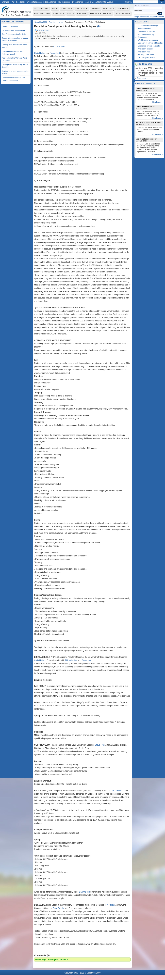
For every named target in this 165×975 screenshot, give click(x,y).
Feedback (20, 2)
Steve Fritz (99, 745)
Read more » (142, 78)
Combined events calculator (149, 46)
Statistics (81, 9)
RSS (140, 58)
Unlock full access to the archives (41, 2)
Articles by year (144, 52)
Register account (157, 17)
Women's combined (100, 14)
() (99, 26)
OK (162, 2)
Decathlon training (56, 22)
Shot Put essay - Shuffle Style (14, 34)
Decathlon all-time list (146, 32)
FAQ (13, 2)
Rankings (66, 9)
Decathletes (122, 14)
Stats (70, 14)
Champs (95, 9)
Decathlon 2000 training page (13, 30)
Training (141, 55)
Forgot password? (141, 17)
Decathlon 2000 (40, 22)
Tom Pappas (110, 905)
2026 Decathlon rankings (148, 26)
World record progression (148, 40)
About (110, 2)
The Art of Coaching (10, 26)
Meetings (108, 9)
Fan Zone (150, 55)
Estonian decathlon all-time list (150, 43)
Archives (122, 9)
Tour (55, 9)
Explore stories (149, 58)
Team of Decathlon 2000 (95, 2)
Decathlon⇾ (41, 9)
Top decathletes (144, 29)
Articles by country (145, 49)
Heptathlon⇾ (42, 14)
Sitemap (5, 2)
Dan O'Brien (116, 790)
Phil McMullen (71, 660)
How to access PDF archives (70, 2)
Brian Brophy (58, 908)
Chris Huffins (43, 30)
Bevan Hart (55, 53)
